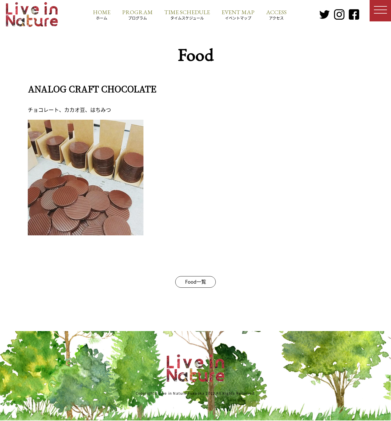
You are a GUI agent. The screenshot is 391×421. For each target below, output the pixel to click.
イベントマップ (238, 14)
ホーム (101, 14)
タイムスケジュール (187, 14)
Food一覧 (195, 282)
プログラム (137, 14)
